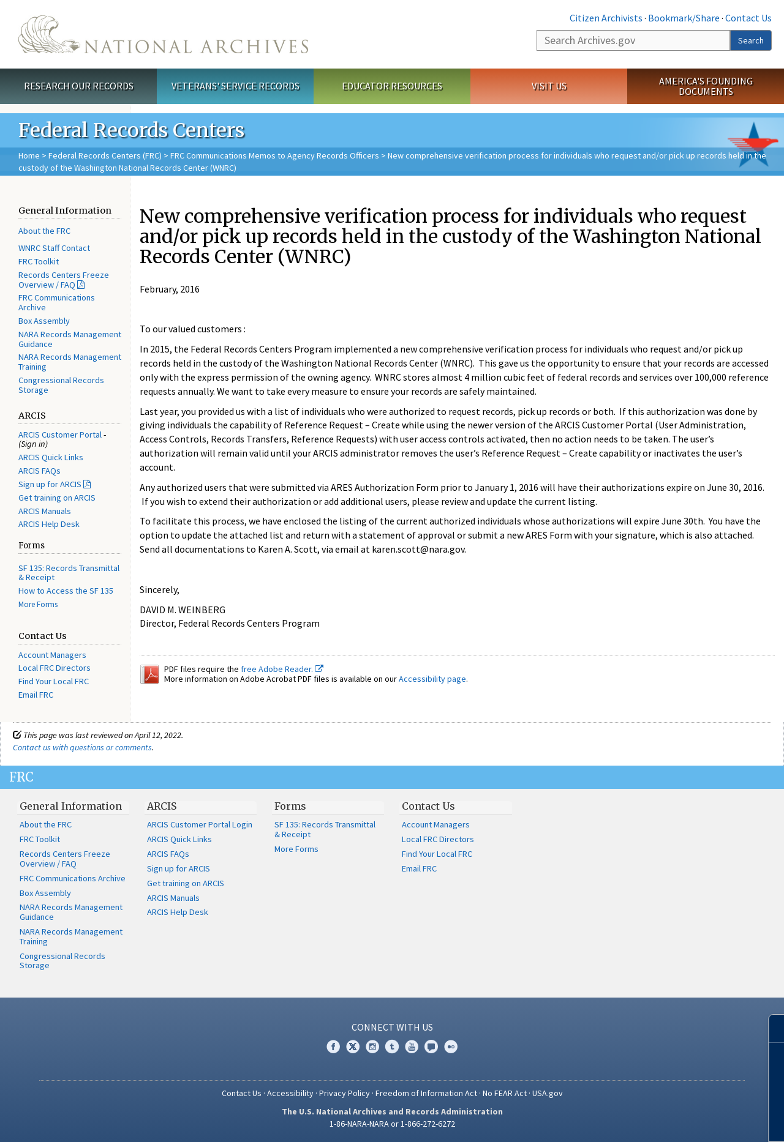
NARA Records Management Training (69, 361)
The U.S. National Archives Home (163, 34)
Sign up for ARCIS (49, 484)
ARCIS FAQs (39, 470)
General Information (71, 806)
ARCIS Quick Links (50, 457)
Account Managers (52, 654)
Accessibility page (432, 678)
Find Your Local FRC (53, 681)
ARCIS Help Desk (49, 523)
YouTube (411, 1046)
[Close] (769, 1028)
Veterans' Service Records (236, 86)
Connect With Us (392, 1027)
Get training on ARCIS (57, 497)
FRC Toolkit (38, 261)
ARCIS (161, 806)
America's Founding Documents (706, 86)
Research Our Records (79, 86)
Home (29, 155)
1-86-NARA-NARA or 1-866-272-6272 (392, 1123)
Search (751, 40)
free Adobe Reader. (282, 668)
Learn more (675, 1119)
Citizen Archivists (606, 18)
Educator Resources (392, 86)
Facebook (333, 1046)
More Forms (38, 604)
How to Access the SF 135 (65, 590)
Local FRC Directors (54, 667)
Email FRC (35, 694)
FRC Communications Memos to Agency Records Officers (274, 155)
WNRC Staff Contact (54, 247)
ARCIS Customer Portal (60, 434)
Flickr (450, 1046)
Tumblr (392, 1046)
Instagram (372, 1046)
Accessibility (290, 1093)
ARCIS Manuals (44, 511)
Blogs (431, 1046)
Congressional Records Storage (61, 385)
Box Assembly (44, 320)
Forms (290, 806)
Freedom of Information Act (426, 1093)
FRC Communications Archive (56, 302)
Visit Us (549, 86)
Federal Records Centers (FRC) (105, 155)
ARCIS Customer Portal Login (199, 824)
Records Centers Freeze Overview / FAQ (63, 279)
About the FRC (44, 230)
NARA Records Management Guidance (69, 339)
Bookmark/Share (684, 18)
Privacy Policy (344, 1093)
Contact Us (748, 18)
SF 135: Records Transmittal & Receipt (68, 572)
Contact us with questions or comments (82, 747)
